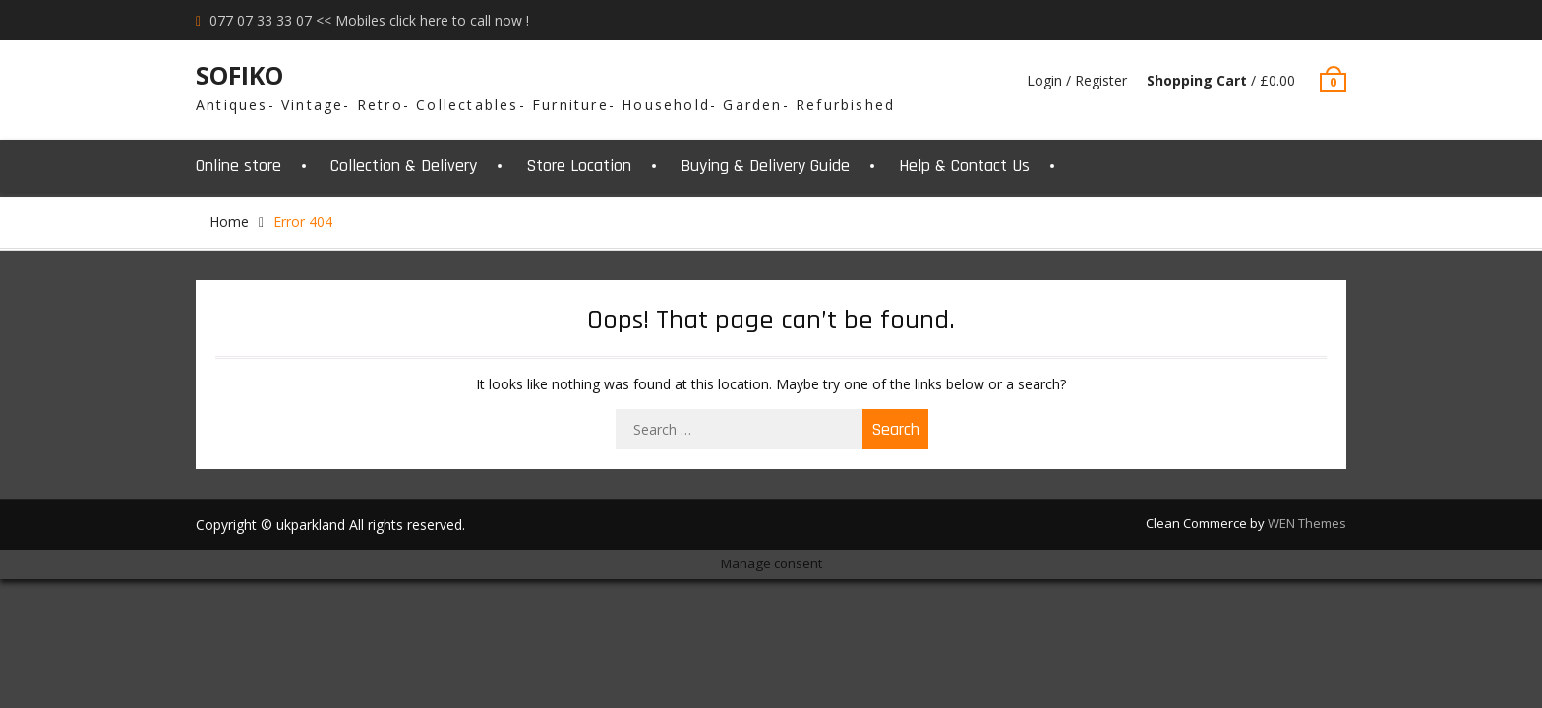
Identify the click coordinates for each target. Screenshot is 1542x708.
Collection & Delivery (403, 165)
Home (229, 221)
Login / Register (1077, 80)
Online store (238, 165)
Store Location (578, 165)
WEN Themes (1307, 523)
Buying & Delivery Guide (765, 165)
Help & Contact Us (964, 165)
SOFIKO (239, 74)
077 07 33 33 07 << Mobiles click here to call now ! (369, 20)
